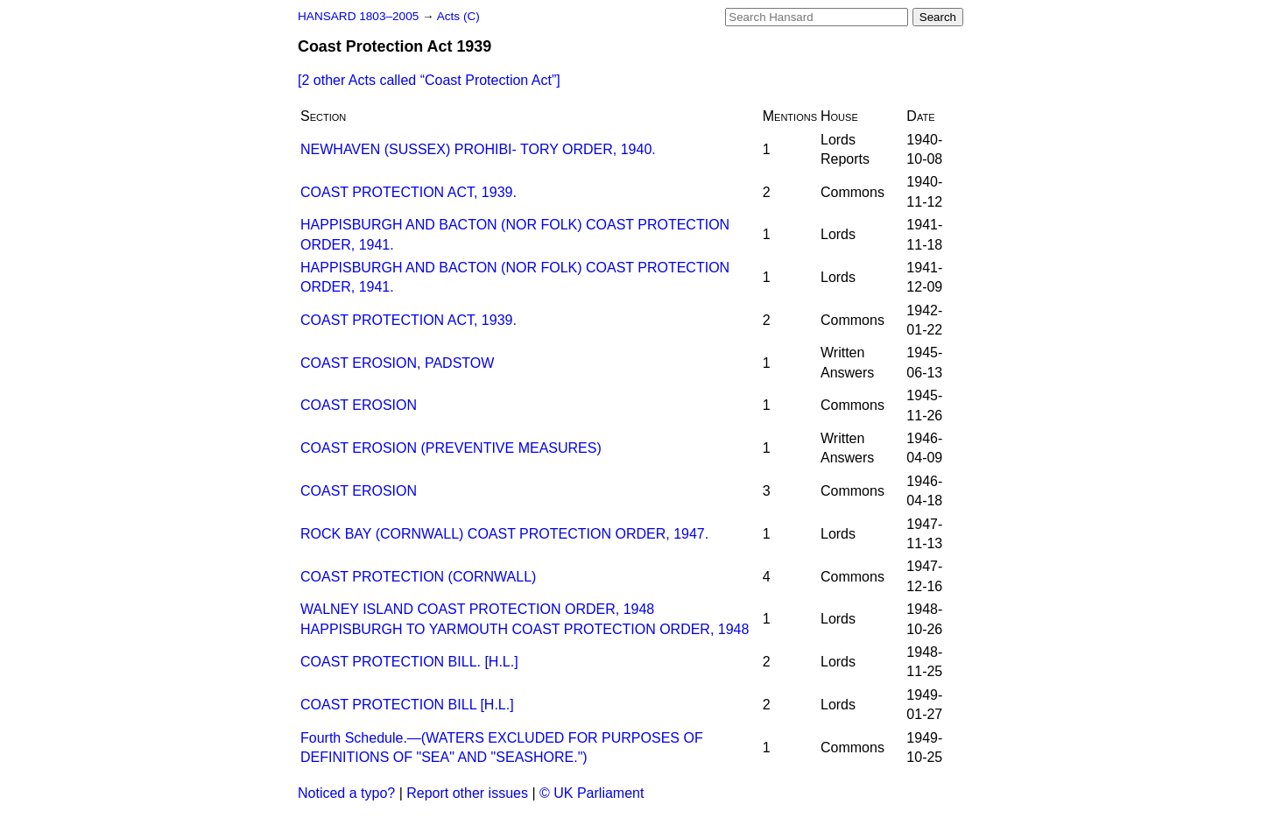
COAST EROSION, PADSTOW (397, 363)
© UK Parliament (591, 793)
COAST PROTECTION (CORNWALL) (418, 576)
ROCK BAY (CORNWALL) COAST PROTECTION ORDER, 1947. (504, 533)
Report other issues (467, 793)
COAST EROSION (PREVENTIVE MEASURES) (451, 448)
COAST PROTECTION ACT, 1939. (408, 192)
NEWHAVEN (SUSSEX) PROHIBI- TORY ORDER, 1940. (478, 149)
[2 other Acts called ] (429, 80)
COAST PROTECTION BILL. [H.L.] (409, 661)
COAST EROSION (358, 405)
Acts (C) (458, 16)
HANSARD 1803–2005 (358, 16)
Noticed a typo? (346, 793)
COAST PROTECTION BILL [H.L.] (407, 704)
